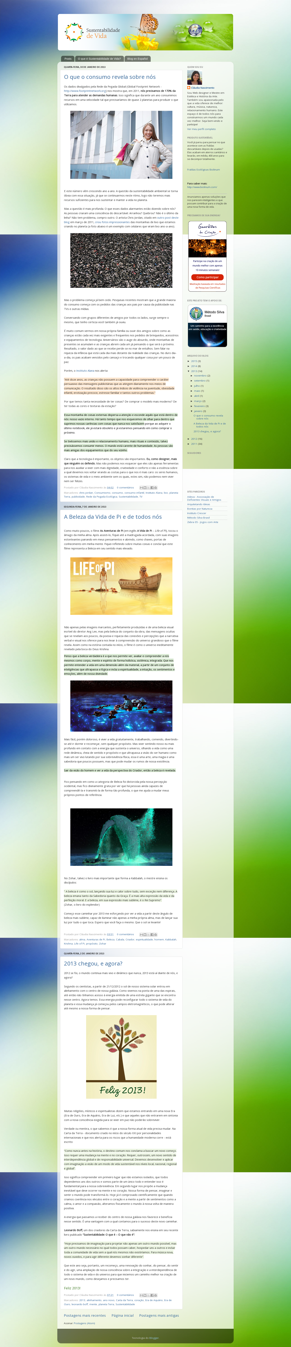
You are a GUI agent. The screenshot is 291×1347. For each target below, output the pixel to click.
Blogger (154, 1338)
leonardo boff (80, 1304)
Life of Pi (79, 943)
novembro (200, 375)
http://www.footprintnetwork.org (85, 91)
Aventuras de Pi (96, 939)
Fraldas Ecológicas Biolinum (203, 169)
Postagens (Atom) (84, 1323)
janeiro (198, 411)
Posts (68, 58)
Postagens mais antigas (159, 1315)
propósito (92, 943)
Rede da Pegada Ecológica (101, 496)
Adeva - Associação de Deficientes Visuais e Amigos (204, 498)
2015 (194, 361)
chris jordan (86, 492)
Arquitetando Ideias (198, 504)
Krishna (68, 943)
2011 (194, 443)
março (198, 401)
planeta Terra (106, 1304)
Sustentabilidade (128, 496)
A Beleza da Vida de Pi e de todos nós (113, 516)
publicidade (78, 496)
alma (82, 939)
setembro (200, 380)
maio (197, 390)
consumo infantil (134, 492)
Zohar (102, 943)
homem (159, 939)
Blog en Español (137, 58)
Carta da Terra (124, 1300)
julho (197, 385)
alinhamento (94, 1300)
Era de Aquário (154, 1300)
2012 (194, 438)
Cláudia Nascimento (202, 87)
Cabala (120, 939)
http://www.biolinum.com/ (202, 187)
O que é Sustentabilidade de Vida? (99, 58)
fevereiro (200, 406)
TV (141, 496)
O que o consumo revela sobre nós (110, 77)
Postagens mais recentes (85, 1315)
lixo (166, 492)
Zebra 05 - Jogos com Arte (202, 522)
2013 (82, 1300)
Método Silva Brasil (198, 517)
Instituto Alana (85, 370)
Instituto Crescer (196, 513)
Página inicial (123, 1315)
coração (139, 1300)
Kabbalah (170, 939)
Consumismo (102, 492)
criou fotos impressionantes (112, 222)
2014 (194, 366)
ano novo (109, 1300)
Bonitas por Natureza (199, 508)
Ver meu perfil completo (201, 129)
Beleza (111, 939)
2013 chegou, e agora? (93, 963)
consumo (117, 492)
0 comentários (125, 487)
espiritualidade (144, 939)
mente (93, 1304)
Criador (130, 939)
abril (197, 395)
